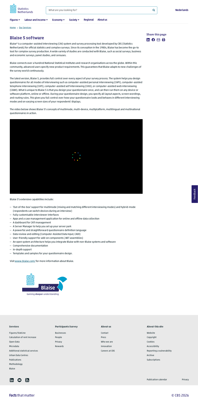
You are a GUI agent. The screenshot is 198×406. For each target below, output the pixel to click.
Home (13, 28)
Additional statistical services (23, 351)
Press (103, 337)
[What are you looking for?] (101, 10)
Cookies (151, 342)
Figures (14, 20)
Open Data (14, 342)
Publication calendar (157, 380)
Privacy (58, 342)
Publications (15, 360)
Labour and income (35, 20)
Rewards (59, 346)
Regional (89, 20)
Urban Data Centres (18, 355)
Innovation (106, 346)
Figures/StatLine (17, 333)
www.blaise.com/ (25, 261)
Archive (150, 355)
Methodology (16, 364)
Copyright (151, 337)
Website (151, 333)
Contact (104, 333)
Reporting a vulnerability (159, 351)
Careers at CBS (108, 351)
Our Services (25, 28)
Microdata (14, 346)
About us (102, 20)
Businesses (60, 333)
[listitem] (148, 40)
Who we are (107, 342)
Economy (57, 20)
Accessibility (153, 346)
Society (73, 20)
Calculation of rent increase (22, 337)
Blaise (12, 369)
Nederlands (181, 10)
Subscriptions (153, 360)
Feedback (194, 194)
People (58, 337)
